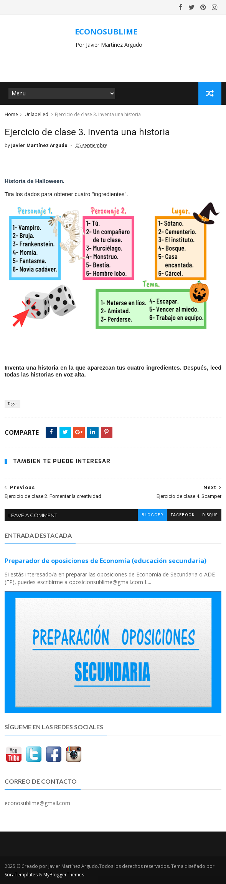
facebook (183, 515)
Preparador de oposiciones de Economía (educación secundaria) (105, 561)
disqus (210, 515)
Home (11, 114)
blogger (152, 515)
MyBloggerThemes (63, 874)
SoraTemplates (21, 874)
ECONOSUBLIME (106, 31)
